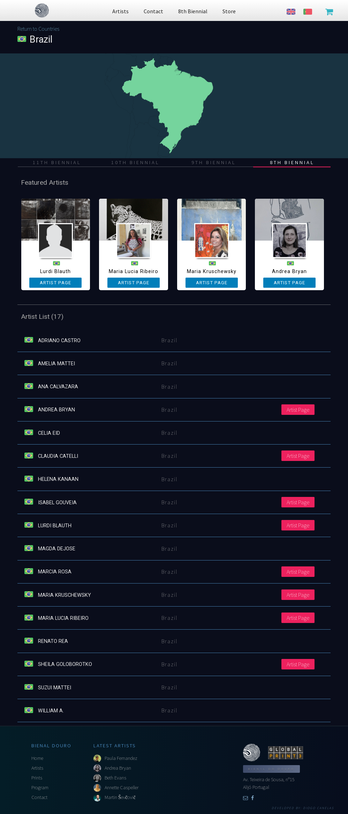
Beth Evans (115, 778)
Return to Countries (38, 28)
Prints (36, 778)
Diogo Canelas (318, 808)
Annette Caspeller (121, 787)
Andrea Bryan (118, 768)
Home (37, 758)
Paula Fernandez (121, 758)
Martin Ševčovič (120, 797)
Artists (37, 768)
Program (39, 787)
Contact (39, 797)
